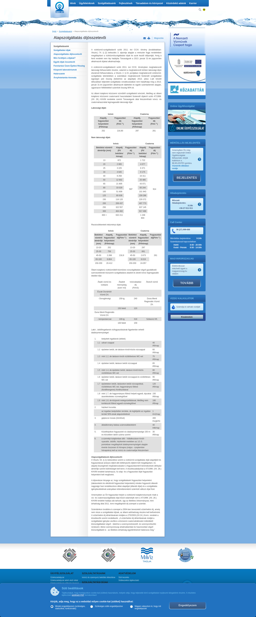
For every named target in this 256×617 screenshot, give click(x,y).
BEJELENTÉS (187, 177)
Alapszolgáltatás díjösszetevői (86, 31)
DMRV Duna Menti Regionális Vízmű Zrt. (59, 9)
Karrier (193, 3)
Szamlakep (199, 159)
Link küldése (144, 38)
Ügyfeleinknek (87, 3)
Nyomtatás (148, 38)
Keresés (200, 9)
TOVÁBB (186, 283)
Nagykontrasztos (204, 9)
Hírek (73, 3)
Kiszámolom (187, 317)
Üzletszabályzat (57, 577)
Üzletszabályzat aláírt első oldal (64, 580)
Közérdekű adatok (176, 3)
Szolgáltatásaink (107, 3)
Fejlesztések (126, 3)
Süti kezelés (124, 577)
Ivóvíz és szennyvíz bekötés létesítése (98, 577)
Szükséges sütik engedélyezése (109, 606)
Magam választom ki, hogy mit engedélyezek (148, 607)
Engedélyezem (187, 605)
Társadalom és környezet (149, 3)
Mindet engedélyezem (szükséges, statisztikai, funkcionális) (70, 607)
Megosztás (159, 38)
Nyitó (54, 31)
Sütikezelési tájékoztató (129, 580)
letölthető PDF (78, 595)
